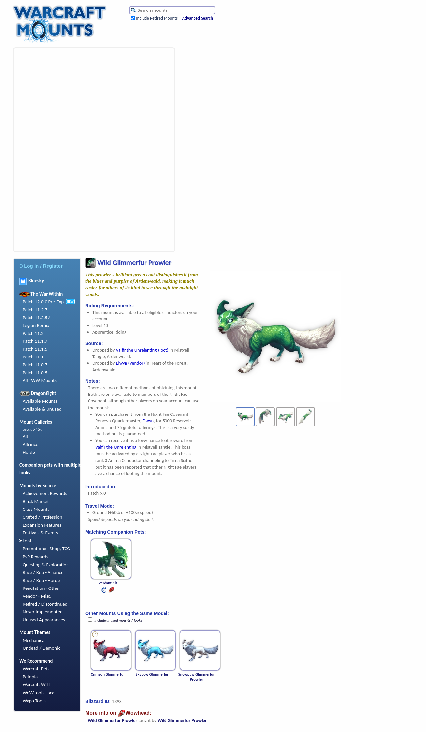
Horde (29, 452)
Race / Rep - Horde (41, 580)
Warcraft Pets (36, 669)
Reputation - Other (41, 588)
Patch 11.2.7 (35, 310)
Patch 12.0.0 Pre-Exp (43, 302)
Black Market (36, 501)
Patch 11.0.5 (35, 373)
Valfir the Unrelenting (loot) (142, 350)
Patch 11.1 (33, 357)
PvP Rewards (35, 557)
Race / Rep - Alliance (43, 572)
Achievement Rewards (45, 493)
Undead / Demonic (41, 648)
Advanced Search (197, 18)
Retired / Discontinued (45, 604)
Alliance (30, 444)
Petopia (30, 677)
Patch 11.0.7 (35, 365)
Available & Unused (42, 409)
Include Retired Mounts (157, 18)
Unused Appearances (44, 620)
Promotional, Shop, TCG (46, 548)
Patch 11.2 (33, 333)
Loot (27, 541)
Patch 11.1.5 (35, 349)
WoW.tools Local (39, 693)
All (25, 436)
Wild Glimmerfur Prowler (112, 720)
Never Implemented (43, 612)
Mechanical (34, 640)
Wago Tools (34, 700)
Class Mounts (36, 509)
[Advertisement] (57, 149)
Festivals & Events (40, 533)
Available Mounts (40, 401)
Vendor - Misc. (37, 596)
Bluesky (31, 281)
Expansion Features (42, 525)
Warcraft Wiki (36, 684)
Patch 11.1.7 (35, 341)
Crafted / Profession (42, 517)
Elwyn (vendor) (130, 363)
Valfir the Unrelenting (115, 447)
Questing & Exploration (46, 565)
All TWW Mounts (40, 380)
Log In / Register (41, 265)
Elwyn (148, 421)
